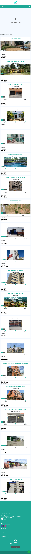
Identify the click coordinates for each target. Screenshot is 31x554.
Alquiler (3, 533)
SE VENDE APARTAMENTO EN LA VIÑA (15, 479)
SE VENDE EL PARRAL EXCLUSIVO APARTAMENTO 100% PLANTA (15, 386)
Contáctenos (4, 536)
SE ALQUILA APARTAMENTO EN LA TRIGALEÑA (15, 270)
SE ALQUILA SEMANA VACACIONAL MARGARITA (15, 154)
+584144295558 (3, 519)
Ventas (3, 532)
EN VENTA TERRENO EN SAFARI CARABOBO (15, 200)
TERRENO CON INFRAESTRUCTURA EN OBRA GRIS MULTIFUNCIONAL (15, 456)
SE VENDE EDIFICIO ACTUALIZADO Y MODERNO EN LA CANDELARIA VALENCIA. (15, 363)
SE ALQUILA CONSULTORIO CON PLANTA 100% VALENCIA (15, 177)
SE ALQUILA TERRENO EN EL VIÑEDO (15, 38)
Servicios (3, 535)
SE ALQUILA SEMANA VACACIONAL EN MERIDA (15, 293)
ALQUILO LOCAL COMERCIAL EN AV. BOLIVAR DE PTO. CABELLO (15, 409)
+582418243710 (3, 521)
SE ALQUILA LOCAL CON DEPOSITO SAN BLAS (15, 84)
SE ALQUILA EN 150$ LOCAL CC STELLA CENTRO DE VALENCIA (15, 131)
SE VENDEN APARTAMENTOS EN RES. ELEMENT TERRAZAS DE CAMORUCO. (15, 247)
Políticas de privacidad (5, 537)
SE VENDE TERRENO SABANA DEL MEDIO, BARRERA (15, 61)
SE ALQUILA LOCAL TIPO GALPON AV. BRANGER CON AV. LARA (15, 316)
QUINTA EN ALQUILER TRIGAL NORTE (15, 107)
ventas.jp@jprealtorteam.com (5, 524)
